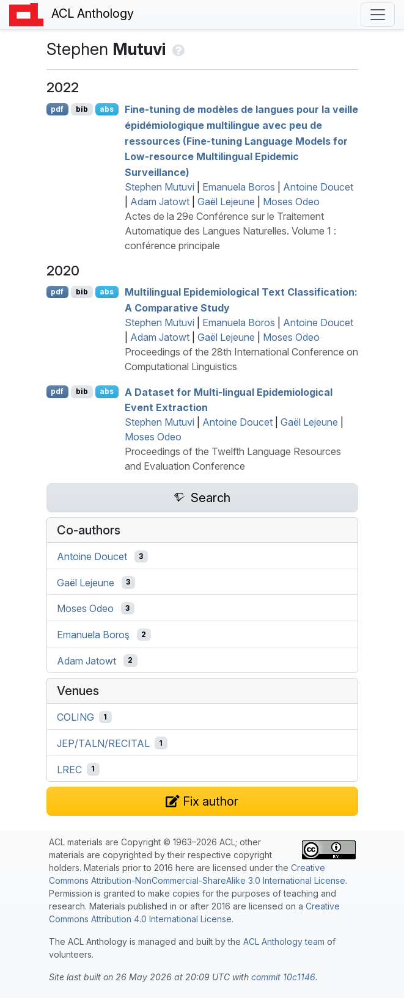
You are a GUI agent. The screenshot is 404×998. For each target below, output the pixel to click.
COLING (75, 717)
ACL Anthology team (284, 941)
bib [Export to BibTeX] (82, 109)
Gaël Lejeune (226, 201)
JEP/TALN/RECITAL (103, 743)
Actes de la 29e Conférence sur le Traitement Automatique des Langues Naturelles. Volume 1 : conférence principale (230, 231)
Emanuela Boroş (93, 634)
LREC (69, 769)
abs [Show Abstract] (107, 109)
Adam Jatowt (159, 201)
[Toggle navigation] (378, 14)
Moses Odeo (291, 201)
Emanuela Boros (238, 187)
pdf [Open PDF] (57, 109)
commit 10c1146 (283, 977)
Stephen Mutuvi (159, 187)
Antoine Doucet (318, 187)
